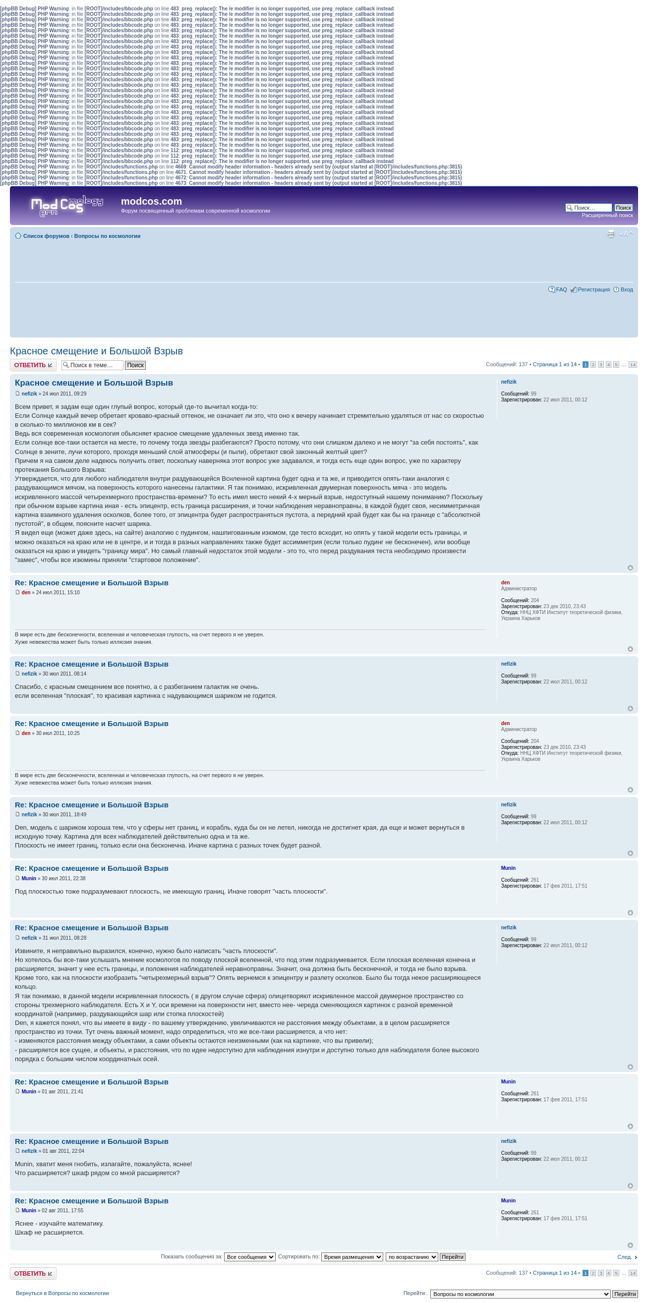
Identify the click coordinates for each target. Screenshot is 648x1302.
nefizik (29, 393)
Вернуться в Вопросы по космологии (62, 1293)
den (26, 592)
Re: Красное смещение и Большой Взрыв (92, 582)
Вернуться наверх (630, 567)
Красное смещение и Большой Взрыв (96, 350)
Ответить (33, 365)
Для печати (610, 233)
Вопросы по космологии (107, 236)
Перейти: (415, 1293)
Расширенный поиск (607, 215)
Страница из (555, 364)
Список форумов (46, 236)
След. (624, 1257)
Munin (29, 878)
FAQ (561, 289)
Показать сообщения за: (218, 1256)
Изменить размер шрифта (626, 233)
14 (633, 364)
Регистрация (594, 289)
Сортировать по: (330, 1256)
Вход (627, 289)
